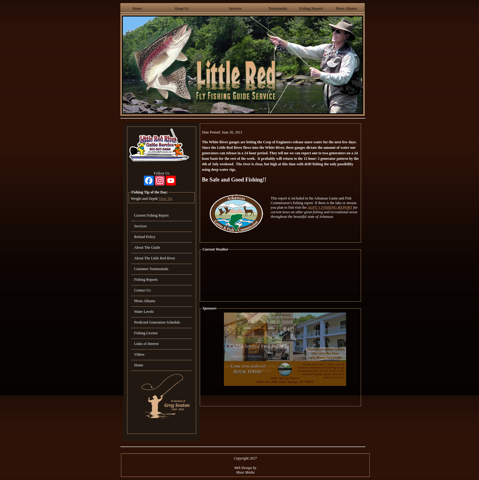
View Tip (165, 198)
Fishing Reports (311, 8)
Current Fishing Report (151, 215)
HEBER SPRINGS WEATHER (280, 276)
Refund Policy (144, 237)
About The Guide (147, 247)
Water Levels (144, 312)
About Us (181, 8)
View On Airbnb (259, 370)
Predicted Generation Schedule (157, 322)
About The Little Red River (154, 258)
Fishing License (146, 333)
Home (137, 8)
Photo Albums (346, 8)
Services (235, 8)
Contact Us (142, 290)
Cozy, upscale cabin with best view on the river (259, 365)
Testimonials (277, 8)
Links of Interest (146, 344)
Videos (139, 354)
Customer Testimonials (151, 269)
